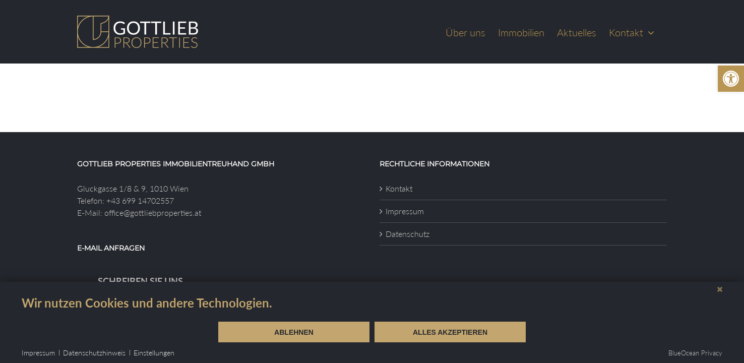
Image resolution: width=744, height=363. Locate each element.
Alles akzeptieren (450, 332)
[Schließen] (719, 289)
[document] (372, 308)
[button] (731, 79)
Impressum (405, 211)
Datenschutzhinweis (94, 352)
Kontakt (399, 188)
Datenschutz (407, 233)
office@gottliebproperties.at (152, 212)
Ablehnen (294, 332)
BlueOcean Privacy (695, 353)
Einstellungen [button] (154, 352)
